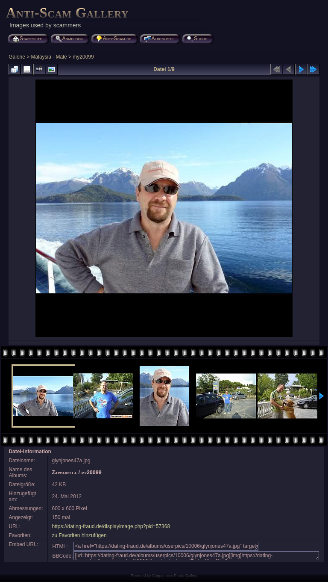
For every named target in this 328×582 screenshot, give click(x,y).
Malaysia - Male (49, 57)
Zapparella (64, 473)
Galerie (17, 57)
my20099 (83, 57)
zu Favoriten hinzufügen (79, 535)
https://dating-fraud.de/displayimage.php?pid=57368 (111, 526)
